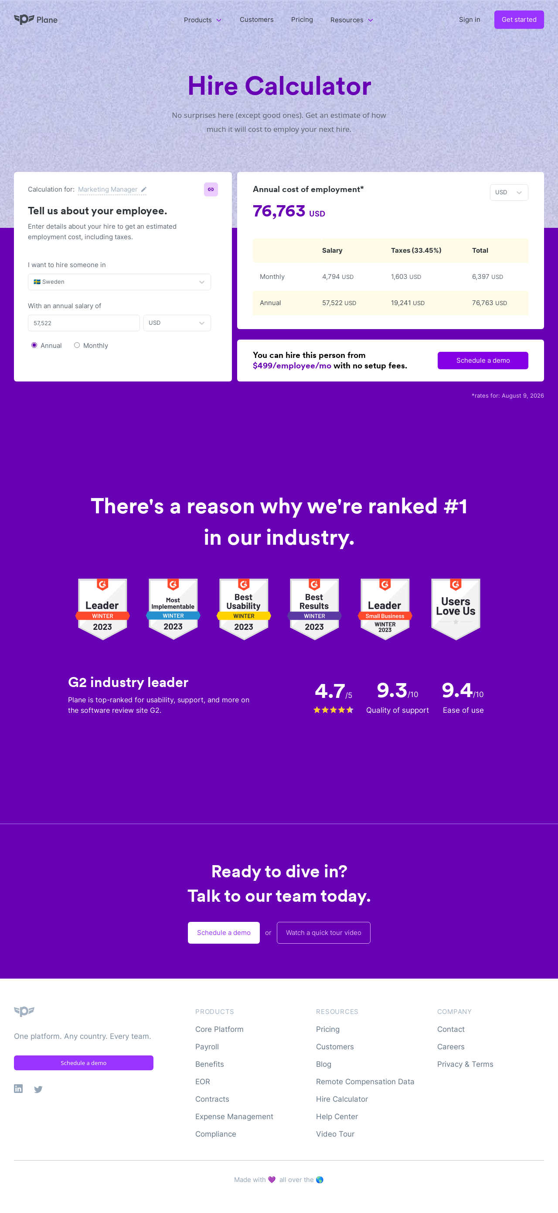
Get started (519, 19)
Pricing (302, 19)
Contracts (212, 1099)
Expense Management (234, 1116)
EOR (202, 1081)
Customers (257, 19)
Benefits (209, 1064)
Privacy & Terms (465, 1064)
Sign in (469, 19)
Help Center (337, 1116)
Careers (451, 1046)
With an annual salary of (64, 306)
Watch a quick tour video (323, 932)
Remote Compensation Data (365, 1081)
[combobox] (34, 282)
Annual (51, 345)
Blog (323, 1064)
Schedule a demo (483, 360)
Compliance (215, 1134)
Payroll (207, 1046)
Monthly (95, 345)
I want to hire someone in (67, 265)
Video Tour (335, 1134)
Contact (451, 1029)
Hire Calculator (342, 1099)
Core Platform (219, 1029)
